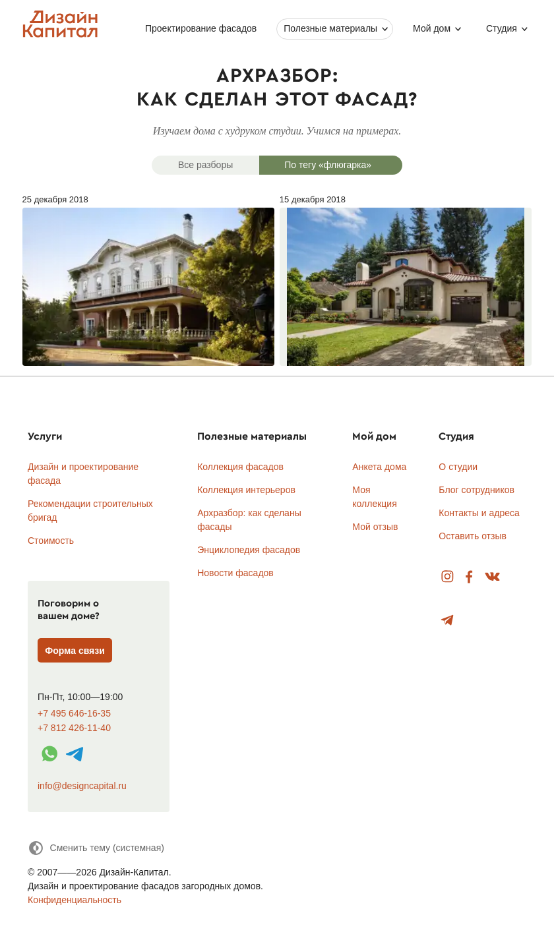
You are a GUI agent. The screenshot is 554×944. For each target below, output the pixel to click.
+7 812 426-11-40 (74, 728)
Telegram (447, 621)
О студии (458, 466)
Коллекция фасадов (240, 466)
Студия (501, 28)
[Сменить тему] (96, 848)
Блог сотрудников (476, 490)
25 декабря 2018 (148, 280)
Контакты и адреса (479, 513)
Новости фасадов (235, 573)
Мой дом (431, 28)
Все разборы (205, 165)
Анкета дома (379, 466)
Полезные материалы (330, 28)
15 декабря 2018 (406, 280)
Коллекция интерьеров (246, 490)
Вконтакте (493, 577)
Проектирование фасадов (201, 28)
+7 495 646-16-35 (74, 714)
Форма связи (75, 650)
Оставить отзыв (473, 536)
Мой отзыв (375, 526)
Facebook (469, 577)
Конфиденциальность (74, 900)
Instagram (447, 577)
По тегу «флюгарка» (327, 165)
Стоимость (51, 540)
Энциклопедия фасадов (248, 550)
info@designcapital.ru (82, 786)
